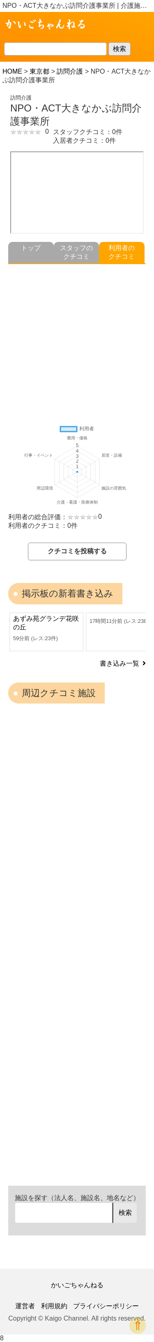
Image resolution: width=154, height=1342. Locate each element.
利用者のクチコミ (121, 252)
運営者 (25, 1306)
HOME (12, 71)
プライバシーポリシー (106, 1306)
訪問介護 (70, 71)
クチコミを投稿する (77, 551)
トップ (31, 247)
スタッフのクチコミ (76, 252)
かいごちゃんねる (77, 1285)
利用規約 (54, 1306)
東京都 (39, 71)
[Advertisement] (77, 341)
